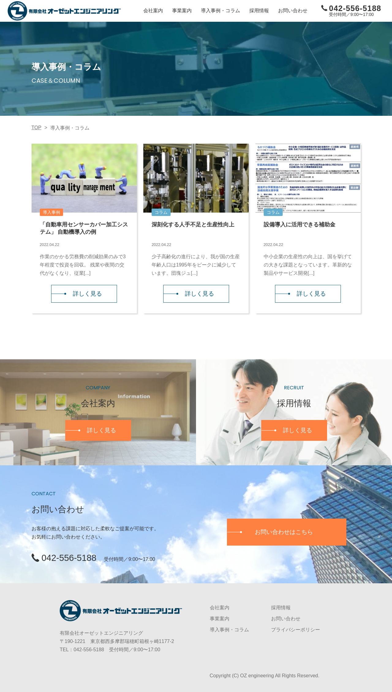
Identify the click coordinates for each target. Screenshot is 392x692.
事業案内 (182, 10)
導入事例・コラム (220, 10)
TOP (37, 127)
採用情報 (259, 10)
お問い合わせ (292, 10)
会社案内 (153, 10)
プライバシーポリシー (295, 629)
